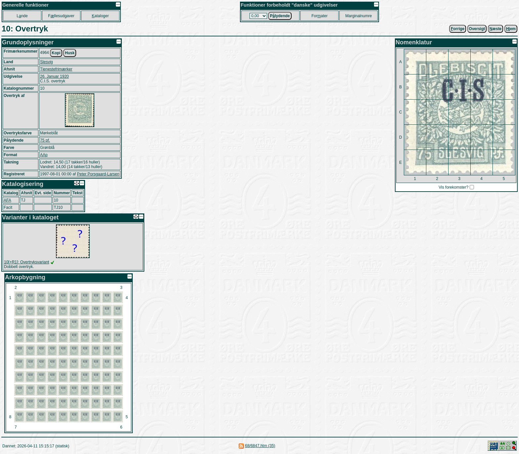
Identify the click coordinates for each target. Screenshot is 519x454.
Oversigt (477, 28)
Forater (319, 16)
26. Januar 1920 (54, 76)
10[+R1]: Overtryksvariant (26, 262)
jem (511, 28)
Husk (69, 53)
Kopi (56, 53)
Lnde (22, 16)
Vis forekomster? (453, 187)
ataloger (100, 16)
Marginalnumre (358, 16)
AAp (44, 155)
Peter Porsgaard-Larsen (98, 174)
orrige (457, 28)
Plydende (280, 16)
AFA (7, 200)
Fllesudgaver (61, 16)
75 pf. (45, 140)
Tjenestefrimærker (56, 69)
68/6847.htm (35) (260, 445)
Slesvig (46, 62)
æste (496, 28)
